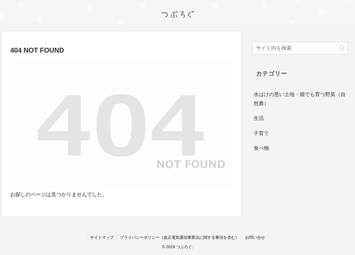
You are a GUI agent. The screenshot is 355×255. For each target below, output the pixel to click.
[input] (300, 48)
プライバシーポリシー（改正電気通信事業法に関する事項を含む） (179, 237)
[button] (342, 48)
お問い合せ (255, 237)
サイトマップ (102, 237)
